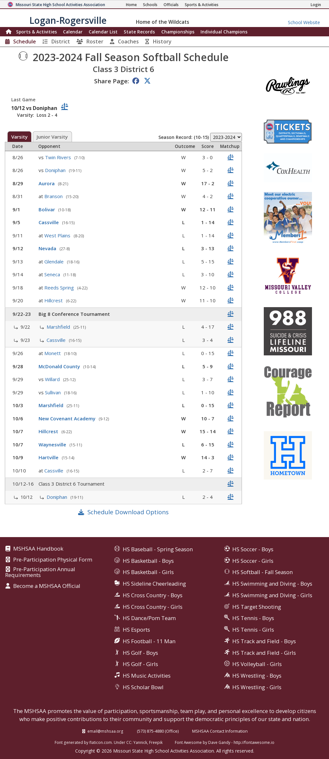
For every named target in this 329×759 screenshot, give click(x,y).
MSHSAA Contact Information (220, 731)
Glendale (54, 261)
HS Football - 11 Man (149, 641)
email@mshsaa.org (105, 731)
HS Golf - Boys (140, 652)
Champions (223, 32)
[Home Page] (131, 4)
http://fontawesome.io (254, 742)
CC (128, 742)
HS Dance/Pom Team (149, 618)
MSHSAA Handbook (38, 549)
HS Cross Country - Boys (152, 595)
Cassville (49, 222)
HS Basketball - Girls (148, 572)
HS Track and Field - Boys (264, 641)
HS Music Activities (147, 675)
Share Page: (111, 81)
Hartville (49, 457)
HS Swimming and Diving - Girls (272, 595)
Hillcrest (54, 300)
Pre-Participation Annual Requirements (40, 572)
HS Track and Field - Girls (264, 652)
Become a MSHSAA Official (46, 586)
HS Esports (136, 629)
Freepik (156, 742)
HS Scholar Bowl (143, 687)
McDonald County (60, 366)
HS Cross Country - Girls (152, 606)
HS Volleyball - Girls (257, 664)
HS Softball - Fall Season (262, 572)
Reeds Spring (59, 287)
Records (139, 32)
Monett (53, 353)
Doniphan (56, 170)
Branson (54, 196)
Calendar (73, 32)
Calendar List (103, 32)
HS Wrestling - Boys (256, 675)
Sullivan (53, 392)
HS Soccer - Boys (252, 549)
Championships (177, 32)
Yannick (140, 742)
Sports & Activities (36, 32)
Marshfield (59, 327)
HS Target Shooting (256, 606)
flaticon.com (100, 742)
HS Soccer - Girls (252, 560)
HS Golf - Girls (140, 664)
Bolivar (47, 209)
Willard (53, 379)
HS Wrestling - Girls (256, 687)
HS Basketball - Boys (148, 560)
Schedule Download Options (128, 512)
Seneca (52, 274)
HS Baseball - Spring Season (158, 549)
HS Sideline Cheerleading (154, 583)
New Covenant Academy (68, 418)
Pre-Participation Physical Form (52, 560)
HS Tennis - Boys (253, 618)
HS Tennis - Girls (253, 629)
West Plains (58, 235)
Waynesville (53, 444)
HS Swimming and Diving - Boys (272, 583)
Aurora (47, 183)
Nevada (48, 248)
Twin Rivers (58, 157)
